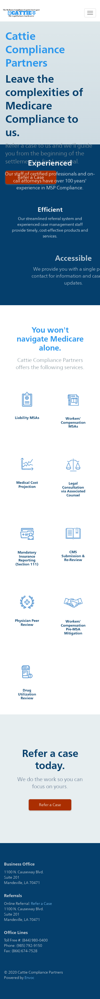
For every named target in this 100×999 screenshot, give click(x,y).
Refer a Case (41, 903)
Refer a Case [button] (50, 796)
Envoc (29, 977)
